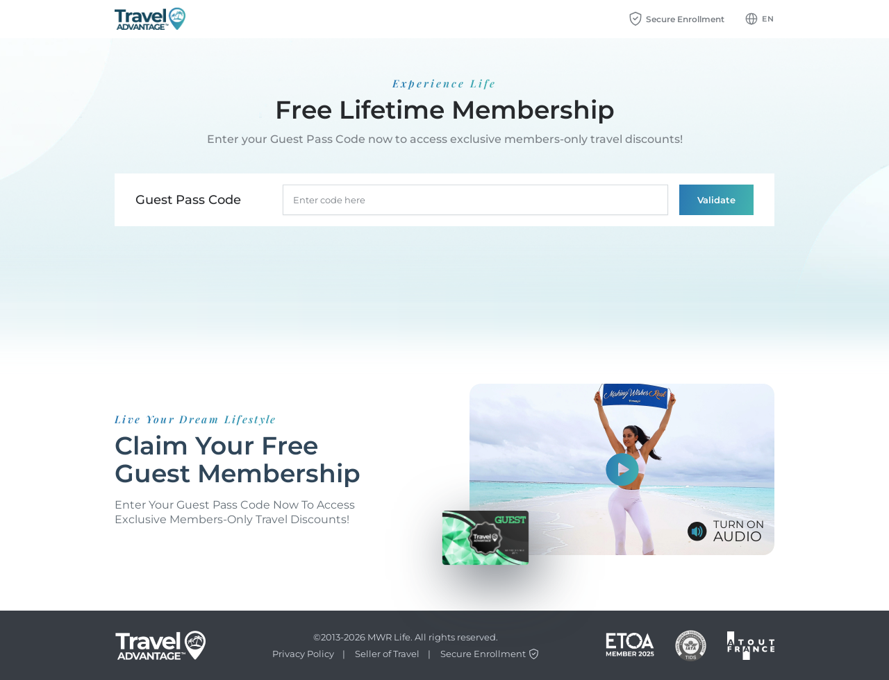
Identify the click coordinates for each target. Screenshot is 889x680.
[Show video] (622, 469)
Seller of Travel (387, 653)
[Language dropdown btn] (759, 18)
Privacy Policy (303, 653)
